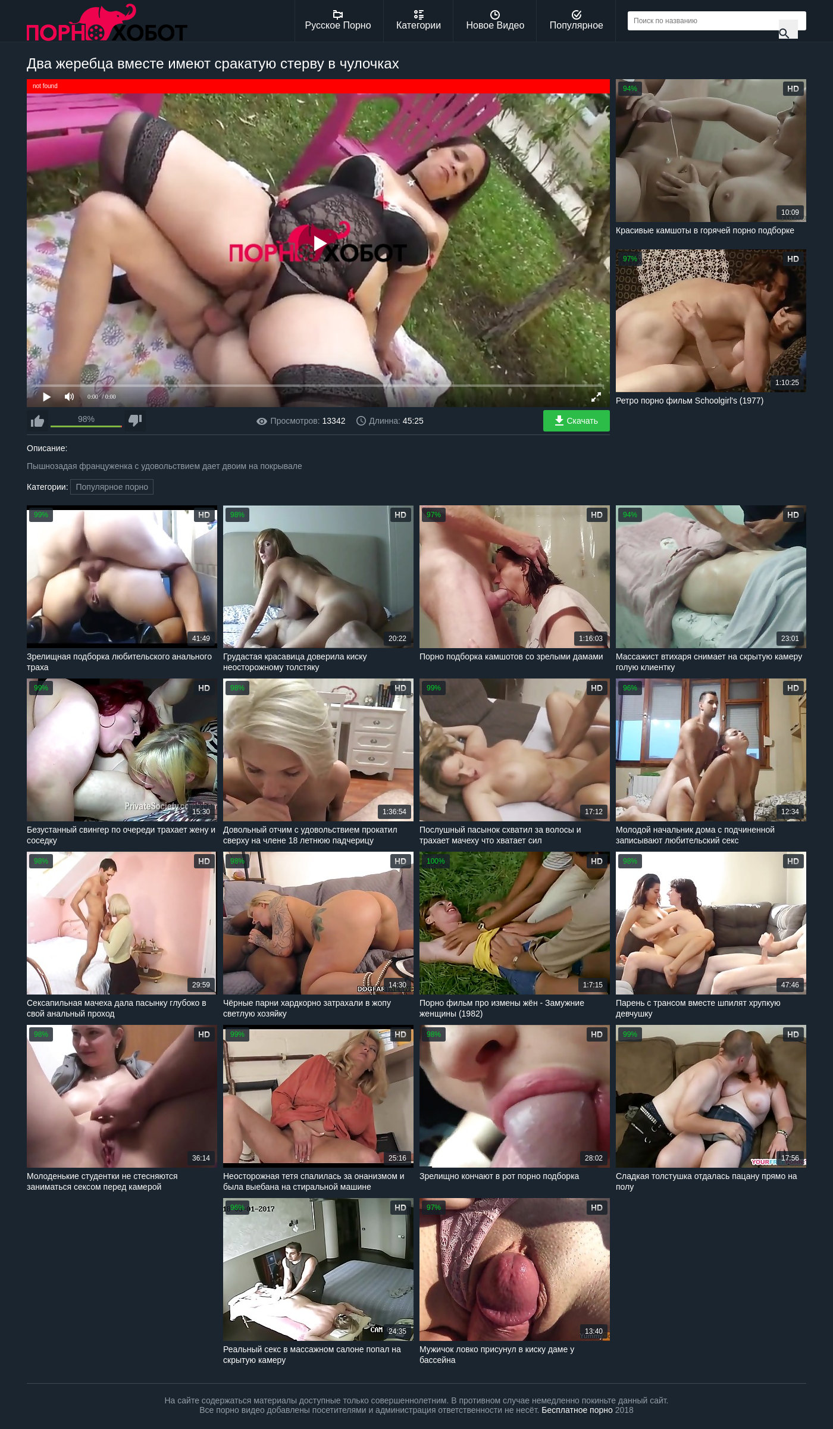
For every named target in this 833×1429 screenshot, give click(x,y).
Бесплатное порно (576, 1410)
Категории (418, 20)
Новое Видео (495, 20)
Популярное (576, 20)
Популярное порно (112, 487)
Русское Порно (338, 20)
